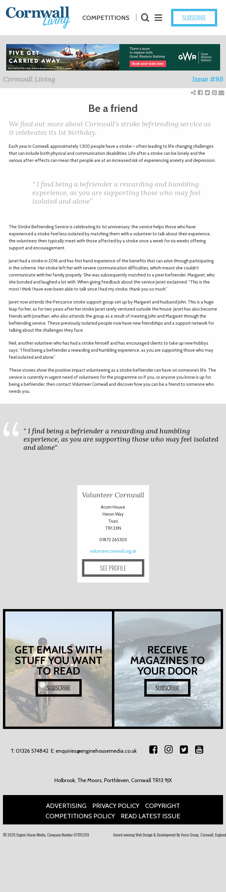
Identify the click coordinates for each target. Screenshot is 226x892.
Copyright (162, 806)
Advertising (66, 806)
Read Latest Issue (150, 816)
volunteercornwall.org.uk (113, 551)
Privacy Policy (115, 806)
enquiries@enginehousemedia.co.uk (96, 751)
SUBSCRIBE (59, 687)
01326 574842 (32, 751)
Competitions (105, 16)
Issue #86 (207, 79)
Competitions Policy (80, 816)
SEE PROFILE (113, 568)
